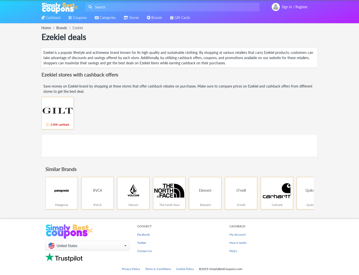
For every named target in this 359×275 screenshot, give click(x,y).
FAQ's (233, 251)
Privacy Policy (131, 269)
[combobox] (171, 7)
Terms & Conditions (158, 269)
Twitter (141, 243)
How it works (238, 243)
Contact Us (144, 251)
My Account (237, 234)
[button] (87, 246)
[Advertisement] (179, 145)
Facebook (143, 234)
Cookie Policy (185, 269)
